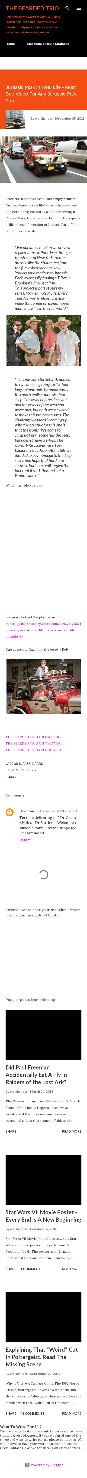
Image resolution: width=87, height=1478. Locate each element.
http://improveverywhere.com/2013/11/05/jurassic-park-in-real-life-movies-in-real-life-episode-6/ (43, 630)
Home (10, 44)
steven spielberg (21, 770)
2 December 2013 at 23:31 (57, 811)
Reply (24, 840)
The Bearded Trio (32, 8)
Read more (71, 1131)
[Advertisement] (43, 953)
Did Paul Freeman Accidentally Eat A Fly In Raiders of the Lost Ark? (36, 1074)
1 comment (30, 1269)
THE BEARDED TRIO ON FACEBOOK (34, 737)
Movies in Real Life (41, 293)
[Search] (67, 8)
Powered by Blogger (43, 1465)
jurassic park (31, 763)
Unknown (26, 811)
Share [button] (11, 777)
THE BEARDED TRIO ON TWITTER (33, 743)
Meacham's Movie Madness (48, 44)
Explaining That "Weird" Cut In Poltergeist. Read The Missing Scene (42, 1357)
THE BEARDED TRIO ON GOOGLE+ (33, 750)
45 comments (32, 1413)
